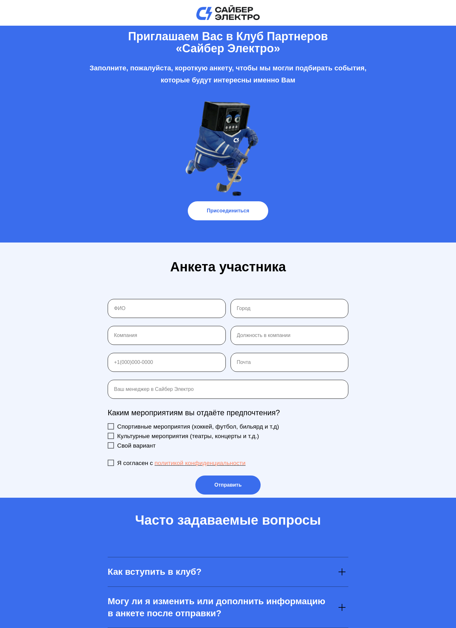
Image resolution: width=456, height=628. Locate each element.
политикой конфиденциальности (200, 463)
